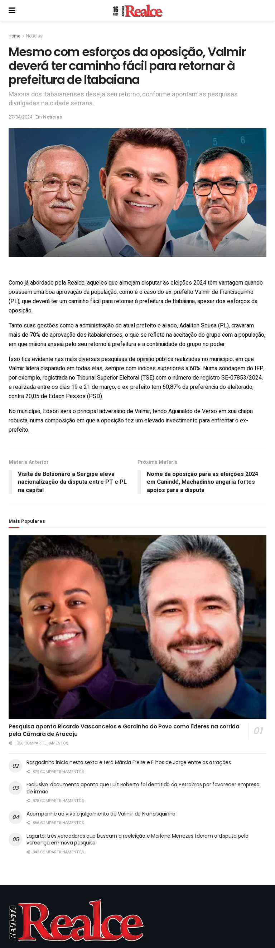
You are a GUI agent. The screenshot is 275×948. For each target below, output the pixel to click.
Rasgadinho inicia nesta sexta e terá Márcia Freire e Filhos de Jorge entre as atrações (128, 762)
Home (14, 36)
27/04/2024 (20, 117)
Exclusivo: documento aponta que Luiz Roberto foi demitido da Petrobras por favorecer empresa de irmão (142, 788)
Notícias (34, 36)
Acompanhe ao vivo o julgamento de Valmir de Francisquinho (100, 813)
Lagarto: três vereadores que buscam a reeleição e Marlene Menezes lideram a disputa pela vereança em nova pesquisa (137, 839)
